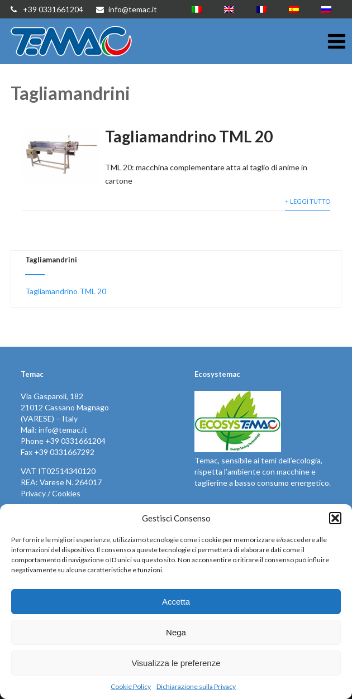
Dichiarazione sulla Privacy (196, 686)
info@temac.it (126, 9)
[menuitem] (196, 9)
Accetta (176, 601)
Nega (176, 632)
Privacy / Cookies (50, 493)
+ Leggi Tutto (307, 201)
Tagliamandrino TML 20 (189, 136)
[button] (335, 518)
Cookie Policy (131, 686)
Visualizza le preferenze (176, 663)
